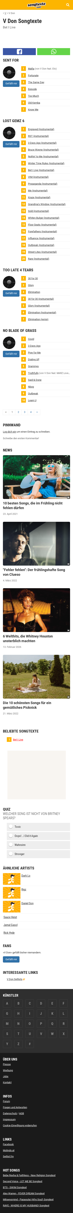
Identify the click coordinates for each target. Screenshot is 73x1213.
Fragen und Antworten (15, 1107)
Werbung (8, 1070)
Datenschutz (10, 1113)
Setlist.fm (8, 1156)
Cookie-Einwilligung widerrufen (20, 1125)
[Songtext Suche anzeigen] (67, 4)
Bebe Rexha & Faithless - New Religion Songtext (29, 1175)
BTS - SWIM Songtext (15, 1187)
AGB (21, 1113)
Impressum (9, 1119)
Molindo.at (8, 1150)
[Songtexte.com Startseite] (36, 4)
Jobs (5, 1076)
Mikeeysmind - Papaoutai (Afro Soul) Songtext (28, 1199)
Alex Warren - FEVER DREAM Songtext (24, 1193)
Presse (7, 1064)
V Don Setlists (14, 979)
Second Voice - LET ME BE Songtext (22, 1181)
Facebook (8, 1144)
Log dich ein (9, 431)
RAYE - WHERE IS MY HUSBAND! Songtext (26, 1205)
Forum (6, 1101)
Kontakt (7, 1082)
